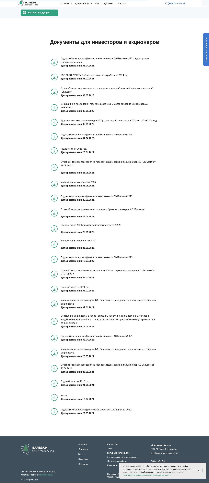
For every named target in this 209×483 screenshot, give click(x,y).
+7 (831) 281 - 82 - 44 (175, 3)
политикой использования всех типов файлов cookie (147, 475)
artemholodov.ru (45, 475)
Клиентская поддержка (206, 49)
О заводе (65, 3)
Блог (97, 3)
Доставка (108, 3)
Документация (82, 3)
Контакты (122, 3)
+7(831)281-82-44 (159, 461)
